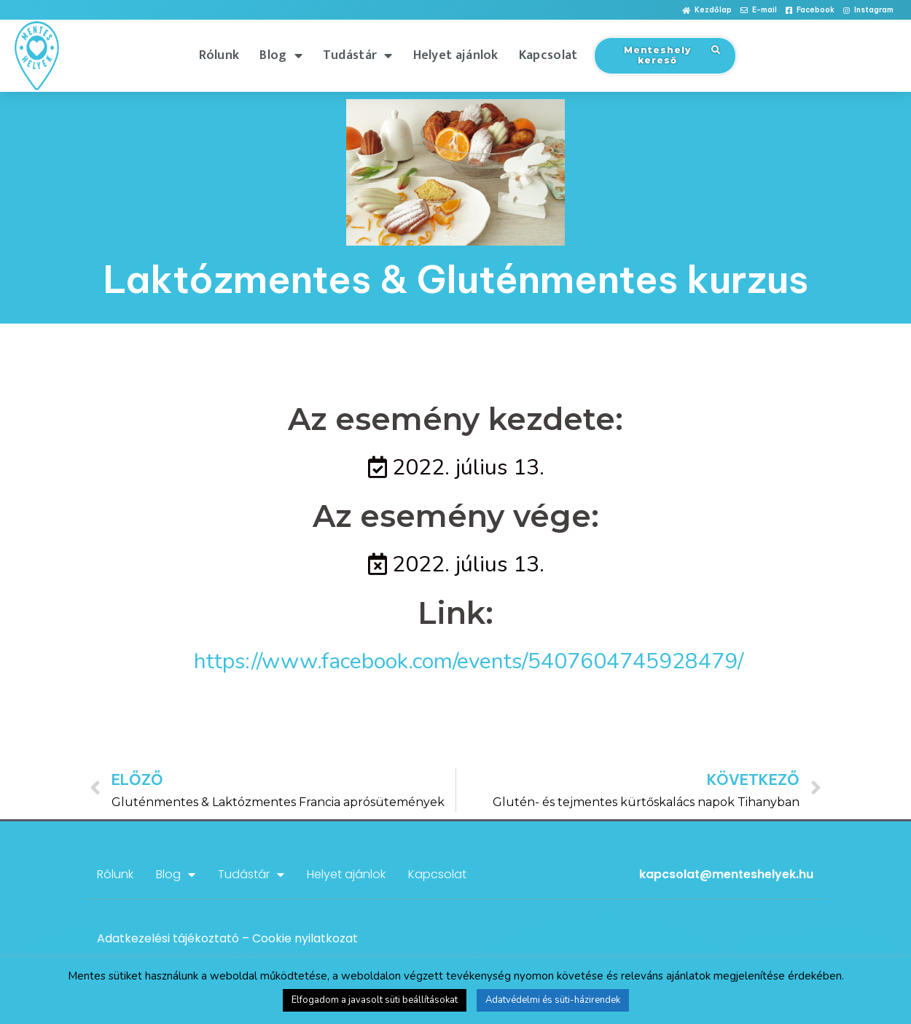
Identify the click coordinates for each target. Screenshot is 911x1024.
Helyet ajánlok (455, 55)
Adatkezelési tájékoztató (168, 938)
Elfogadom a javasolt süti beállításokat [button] (375, 1000)
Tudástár (358, 55)
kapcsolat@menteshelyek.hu (726, 874)
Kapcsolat (548, 55)
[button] (707, 11)
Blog (280, 55)
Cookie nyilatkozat (305, 938)
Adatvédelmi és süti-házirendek (552, 1000)
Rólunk (219, 55)
